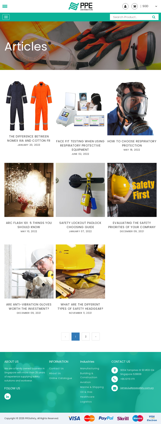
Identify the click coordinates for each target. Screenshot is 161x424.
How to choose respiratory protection (131, 143)
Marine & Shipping (92, 387)
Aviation (85, 382)
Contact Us (56, 368)
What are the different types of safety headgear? (80, 306)
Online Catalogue (60, 378)
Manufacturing (89, 368)
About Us (55, 373)
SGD (145, 6)
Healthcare (87, 396)
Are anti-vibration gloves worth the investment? (29, 306)
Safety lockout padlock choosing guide (80, 225)
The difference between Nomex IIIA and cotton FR (28, 138)
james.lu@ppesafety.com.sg (137, 388)
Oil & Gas (86, 392)
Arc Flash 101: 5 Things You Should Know (29, 225)
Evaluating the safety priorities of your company (132, 225)
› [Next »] (95, 336)
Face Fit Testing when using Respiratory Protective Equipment (80, 145)
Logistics (86, 401)
